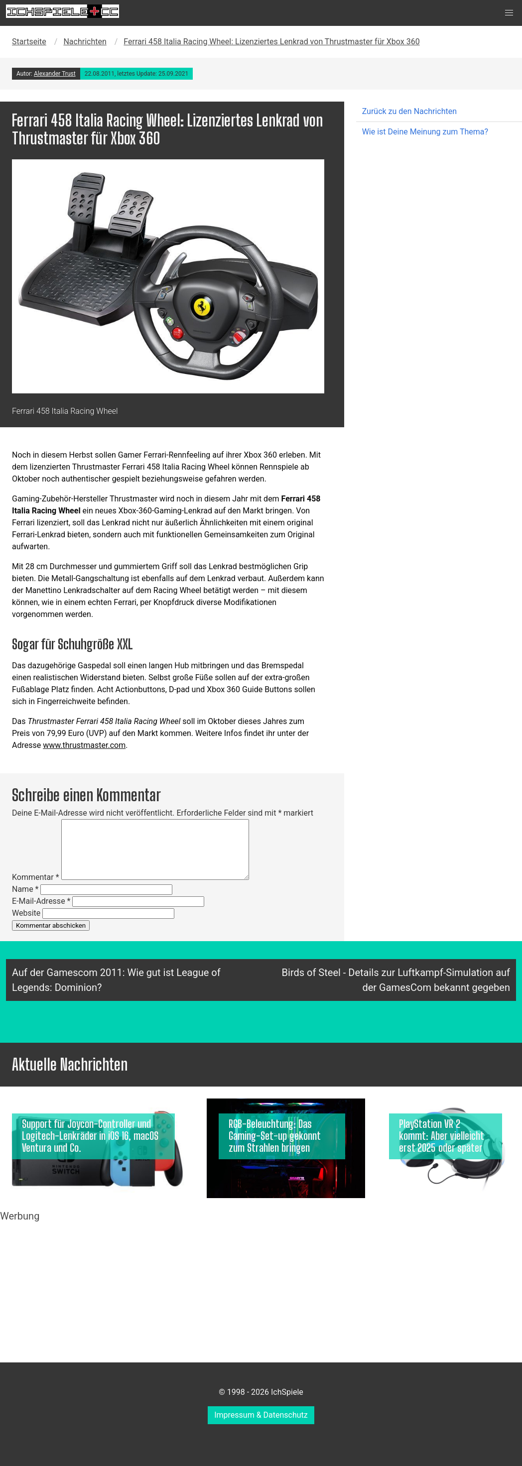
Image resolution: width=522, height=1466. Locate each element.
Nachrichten (84, 41)
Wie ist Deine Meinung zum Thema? (425, 131)
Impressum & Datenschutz (261, 1415)
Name (25, 889)
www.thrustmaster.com (84, 745)
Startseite (29, 41)
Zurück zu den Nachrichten (409, 111)
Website (26, 913)
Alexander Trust (55, 73)
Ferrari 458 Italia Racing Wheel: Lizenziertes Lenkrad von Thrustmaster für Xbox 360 (271, 41)
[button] (509, 13)
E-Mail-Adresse (41, 901)
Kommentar (35, 877)
